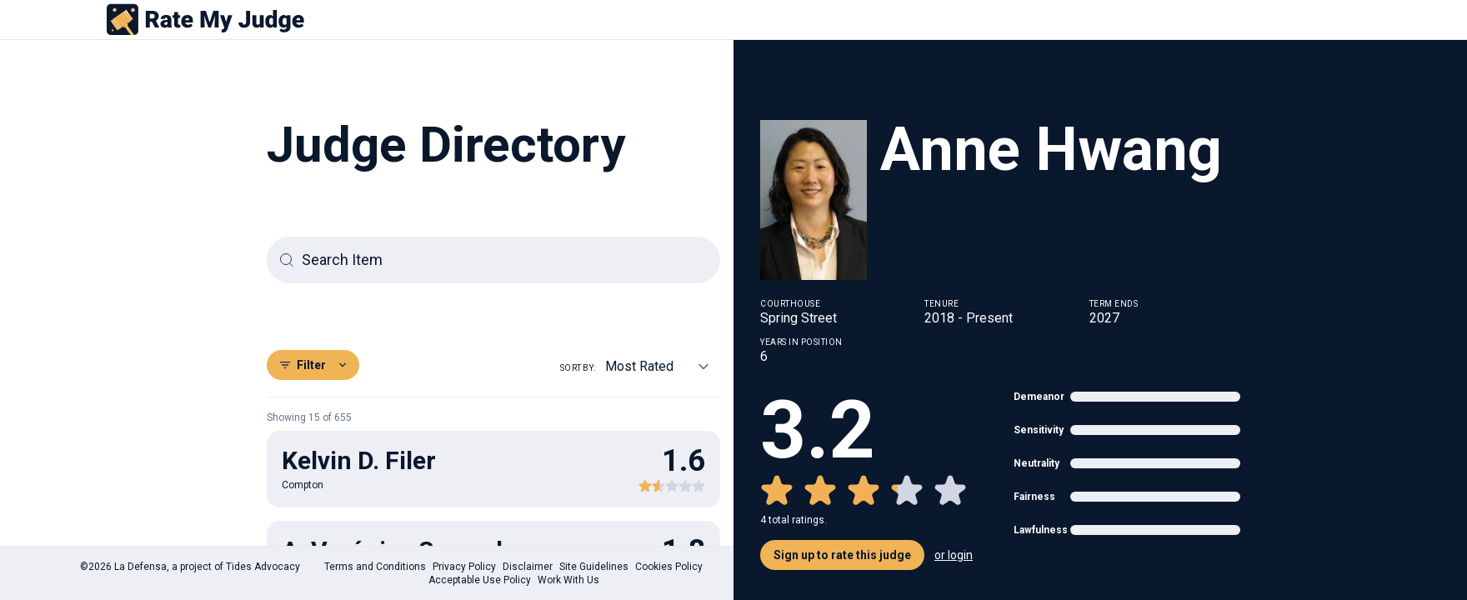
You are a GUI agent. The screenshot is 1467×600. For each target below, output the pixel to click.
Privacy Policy (464, 566)
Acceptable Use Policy (479, 580)
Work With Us (568, 580)
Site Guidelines (593, 566)
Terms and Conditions (375, 566)
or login (953, 555)
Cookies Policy (669, 566)
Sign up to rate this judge (842, 555)
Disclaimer (528, 566)
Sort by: (577, 367)
